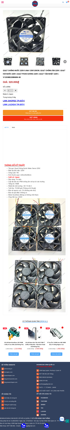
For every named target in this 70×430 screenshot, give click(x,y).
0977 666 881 (43, 374)
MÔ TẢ (7, 127)
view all (43, 321)
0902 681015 (43, 377)
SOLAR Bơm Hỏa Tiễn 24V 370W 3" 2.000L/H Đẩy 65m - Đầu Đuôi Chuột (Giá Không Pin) (35, 344)
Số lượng (6, 87)
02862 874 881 (43, 380)
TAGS (13, 127)
